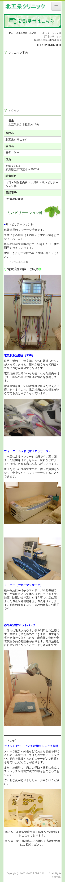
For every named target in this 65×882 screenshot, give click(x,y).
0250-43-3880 (52, 45)
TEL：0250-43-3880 (16, 262)
